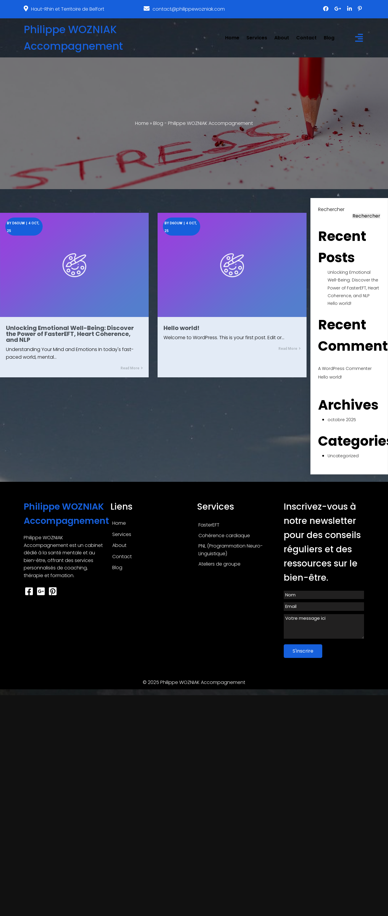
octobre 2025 (342, 420)
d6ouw (18, 223)
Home (142, 123)
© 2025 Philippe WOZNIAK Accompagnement (194, 682)
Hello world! (339, 303)
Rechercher (331, 209)
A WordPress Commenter (345, 368)
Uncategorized (343, 456)
